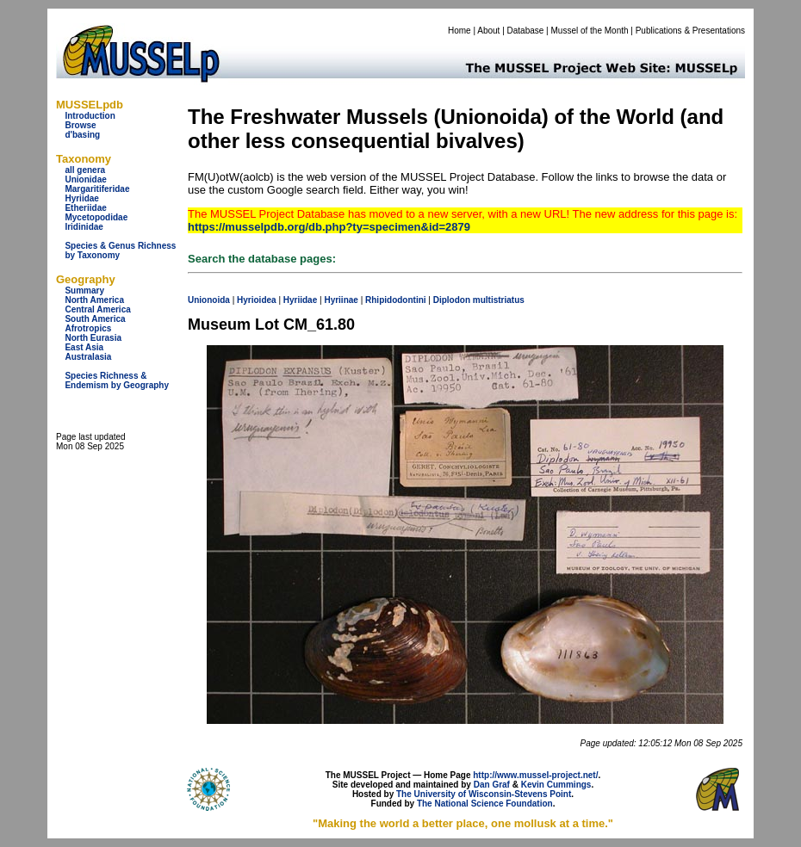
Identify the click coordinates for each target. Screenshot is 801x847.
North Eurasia (93, 338)
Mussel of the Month (590, 30)
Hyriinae (340, 300)
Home (459, 30)
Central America (97, 309)
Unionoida (209, 300)
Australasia (88, 357)
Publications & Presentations (690, 30)
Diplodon (451, 300)
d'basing (82, 134)
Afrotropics (88, 328)
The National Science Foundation (485, 803)
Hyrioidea (256, 300)
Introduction (90, 116)
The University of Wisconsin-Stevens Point (483, 794)
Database (525, 30)
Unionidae (85, 179)
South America (95, 319)
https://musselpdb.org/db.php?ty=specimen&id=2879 (329, 226)
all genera (85, 170)
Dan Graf (492, 784)
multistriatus (499, 300)
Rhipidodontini (395, 300)
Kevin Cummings (556, 784)
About (488, 30)
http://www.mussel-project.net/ (535, 775)
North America (94, 300)
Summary (84, 290)
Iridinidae (83, 227)
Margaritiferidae (97, 189)
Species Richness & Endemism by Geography (117, 380)
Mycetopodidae (96, 217)
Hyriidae (81, 198)
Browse (80, 125)
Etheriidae (85, 208)
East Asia (84, 347)
